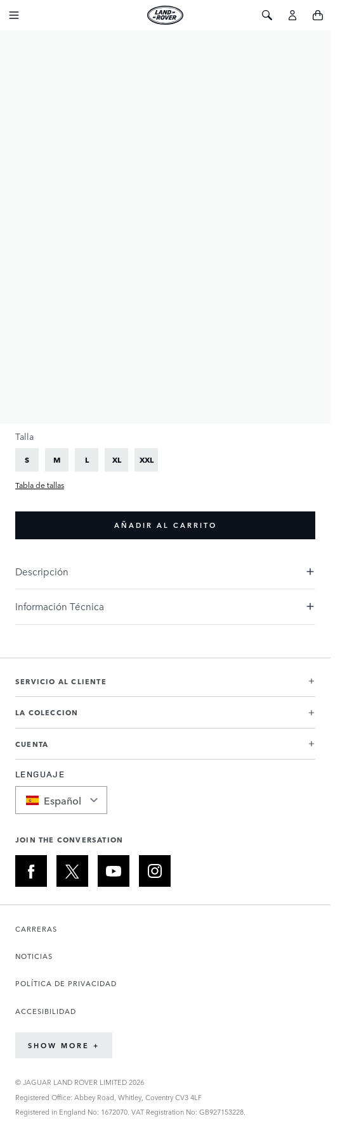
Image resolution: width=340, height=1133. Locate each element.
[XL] (117, 459)
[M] (57, 459)
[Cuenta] (292, 15)
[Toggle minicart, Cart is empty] (317, 15)
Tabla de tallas (39, 485)
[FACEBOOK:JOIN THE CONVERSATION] (31, 871)
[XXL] (146, 459)
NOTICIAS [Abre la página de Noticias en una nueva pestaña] (34, 956)
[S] (27, 459)
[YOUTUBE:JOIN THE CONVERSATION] (113, 871)
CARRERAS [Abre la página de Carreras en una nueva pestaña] (36, 928)
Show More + (64, 1045)
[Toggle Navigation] (14, 15)
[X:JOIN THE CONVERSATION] (72, 871)
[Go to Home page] (165, 15)
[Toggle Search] (267, 15)
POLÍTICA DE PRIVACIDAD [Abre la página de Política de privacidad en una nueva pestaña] (66, 983)
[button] (165, 686)
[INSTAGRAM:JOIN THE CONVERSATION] (155, 871)
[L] (87, 459)
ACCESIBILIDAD (45, 1011)
